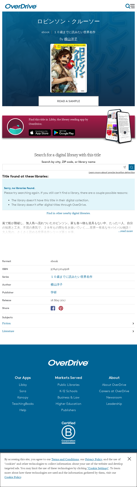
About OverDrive (114, 385)
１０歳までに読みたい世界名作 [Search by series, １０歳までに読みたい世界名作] (71, 276)
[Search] (132, 167)
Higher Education (68, 404)
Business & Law (68, 397)
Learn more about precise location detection (112, 172)
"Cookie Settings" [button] (98, 468)
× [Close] (129, 459)
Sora (22, 391)
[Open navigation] (130, 6)
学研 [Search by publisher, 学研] (54, 292)
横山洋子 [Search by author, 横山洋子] (70, 39)
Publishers (68, 410)
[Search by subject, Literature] (68, 331)
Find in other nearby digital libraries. (68, 213)
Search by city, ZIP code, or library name (68, 162)
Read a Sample (68, 101)
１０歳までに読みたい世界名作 (74, 32)
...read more (125, 231)
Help (22, 410)
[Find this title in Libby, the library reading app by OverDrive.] (68, 127)
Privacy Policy (93, 459)
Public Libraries (69, 385)
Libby (23, 385)
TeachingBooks (23, 404)
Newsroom (114, 397)
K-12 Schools (68, 391)
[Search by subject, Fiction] (68, 324)
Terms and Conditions (65, 459)
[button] (22, 377)
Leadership (114, 404)
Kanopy (22, 397)
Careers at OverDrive (114, 391)
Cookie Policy (12, 477)
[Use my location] (125, 167)
